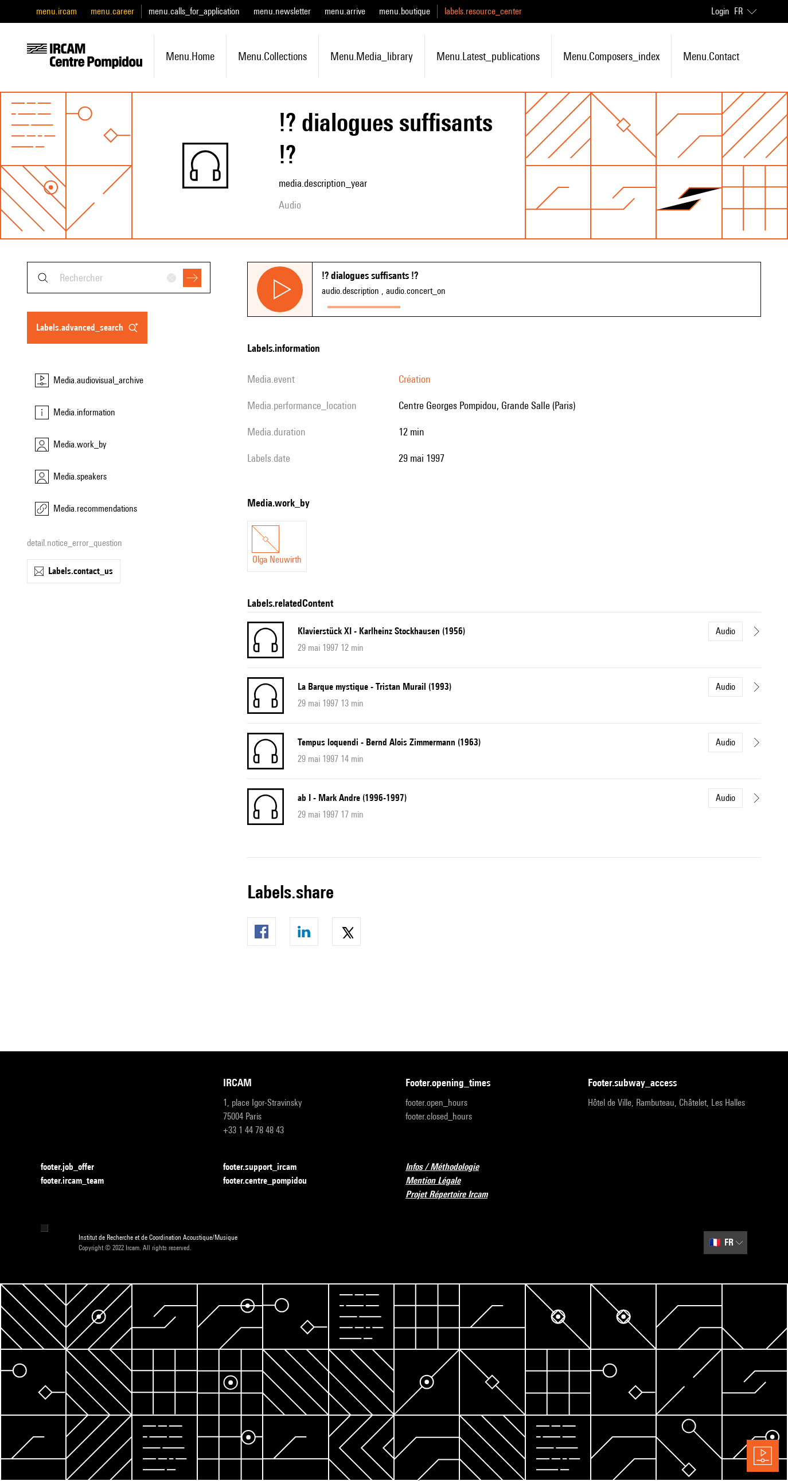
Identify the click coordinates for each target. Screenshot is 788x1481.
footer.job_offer (74, 1167)
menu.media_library (371, 56)
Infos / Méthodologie (449, 1167)
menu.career (112, 11)
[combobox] (118, 277)
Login (720, 11)
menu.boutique (404, 11)
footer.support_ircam (266, 1167)
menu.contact (711, 56)
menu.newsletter (282, 11)
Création (415, 379)
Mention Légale (439, 1181)
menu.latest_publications (488, 56)
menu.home (190, 56)
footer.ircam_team (79, 1181)
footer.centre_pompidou (272, 1181)
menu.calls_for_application (194, 11)
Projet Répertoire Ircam (453, 1195)
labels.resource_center (483, 11)
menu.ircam (56, 11)
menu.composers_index (611, 56)
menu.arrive (345, 11)
